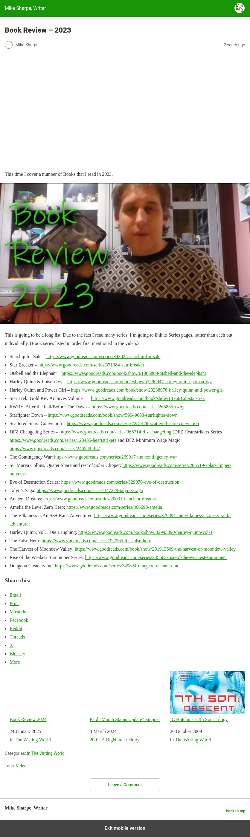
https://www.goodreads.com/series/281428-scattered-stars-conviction (133, 423)
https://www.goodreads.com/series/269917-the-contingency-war (115, 456)
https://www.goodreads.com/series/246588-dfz (54, 448)
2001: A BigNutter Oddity (115, 739)
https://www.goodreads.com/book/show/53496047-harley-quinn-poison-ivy (139, 381)
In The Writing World (30, 739)
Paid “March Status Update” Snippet (127, 696)
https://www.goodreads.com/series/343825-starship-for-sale (103, 356)
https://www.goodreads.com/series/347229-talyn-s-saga (89, 490)
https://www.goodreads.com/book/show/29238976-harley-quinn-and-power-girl (147, 389)
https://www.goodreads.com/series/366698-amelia (114, 507)
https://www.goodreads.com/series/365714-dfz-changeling (115, 431)
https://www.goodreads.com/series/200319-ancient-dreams (99, 498)
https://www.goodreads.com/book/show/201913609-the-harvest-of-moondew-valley (155, 549)
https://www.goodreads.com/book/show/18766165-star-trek (148, 398)
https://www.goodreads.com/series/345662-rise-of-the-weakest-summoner (156, 557)
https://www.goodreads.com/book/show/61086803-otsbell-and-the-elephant (134, 373)
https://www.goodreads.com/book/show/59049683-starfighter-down (113, 415)
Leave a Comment (125, 784)
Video (21, 765)
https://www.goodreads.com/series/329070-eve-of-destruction (120, 482)
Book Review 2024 (47, 696)
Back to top (235, 811)
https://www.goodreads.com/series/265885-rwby (138, 406)
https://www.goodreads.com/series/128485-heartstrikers (63, 440)
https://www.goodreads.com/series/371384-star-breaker (91, 364)
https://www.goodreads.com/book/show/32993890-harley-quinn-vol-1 (145, 532)
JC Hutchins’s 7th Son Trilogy (207, 696)
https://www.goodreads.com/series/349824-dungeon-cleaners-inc (117, 565)
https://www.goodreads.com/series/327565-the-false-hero (96, 540)
